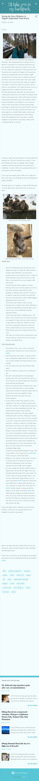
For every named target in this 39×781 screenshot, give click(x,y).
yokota (13, 592)
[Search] (36, 4)
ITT (4, 579)
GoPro (12, 575)
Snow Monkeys (18, 588)
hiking (28, 575)
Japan (9, 579)
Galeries (23, 777)
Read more (32, 705)
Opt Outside (20, 583)
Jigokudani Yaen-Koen (21, 579)
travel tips (6, 592)
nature (12, 583)
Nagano (5, 583)
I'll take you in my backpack (19, 6)
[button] (36, 16)
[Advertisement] (19, 657)
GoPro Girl (20, 575)
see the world (7, 588)
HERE (8, 353)
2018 (4, 571)
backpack (27, 571)
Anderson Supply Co (15, 571)
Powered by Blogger (19, 773)
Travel (28, 588)
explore (5, 575)
